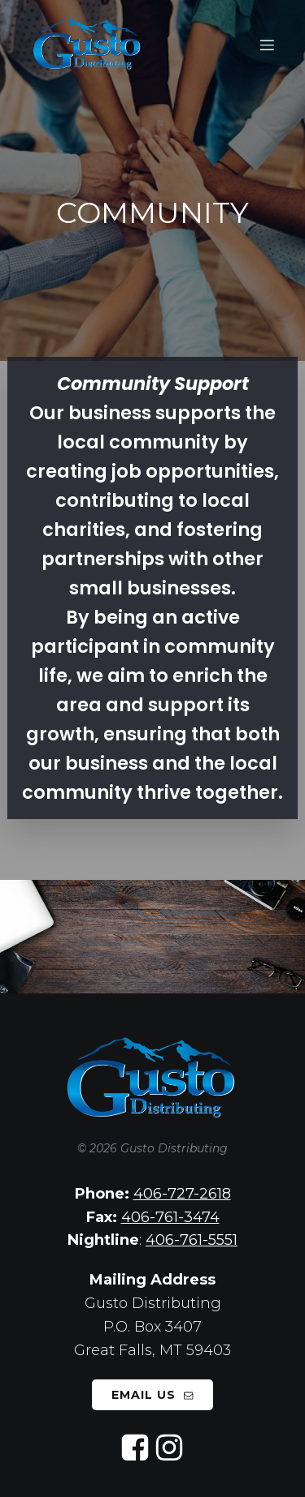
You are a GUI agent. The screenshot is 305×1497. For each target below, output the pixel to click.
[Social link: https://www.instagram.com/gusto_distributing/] (170, 1448)
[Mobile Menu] (267, 44)
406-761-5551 (191, 1240)
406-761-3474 (170, 1217)
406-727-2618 (182, 1194)
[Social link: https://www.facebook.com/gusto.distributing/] (136, 1448)
